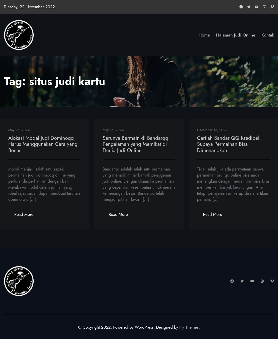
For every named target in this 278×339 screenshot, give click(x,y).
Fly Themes (189, 327)
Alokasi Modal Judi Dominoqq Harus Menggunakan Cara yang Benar (43, 144)
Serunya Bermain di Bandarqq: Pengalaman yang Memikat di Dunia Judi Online (136, 144)
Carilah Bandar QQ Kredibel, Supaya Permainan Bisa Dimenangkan (229, 144)
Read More (26, 215)
